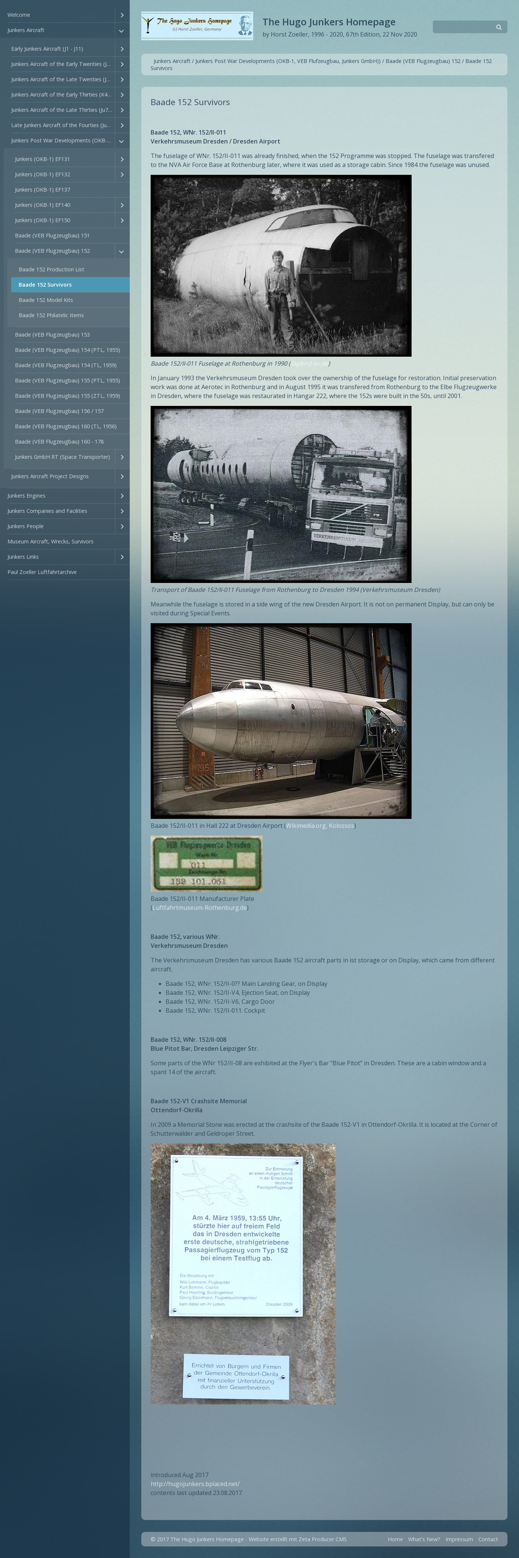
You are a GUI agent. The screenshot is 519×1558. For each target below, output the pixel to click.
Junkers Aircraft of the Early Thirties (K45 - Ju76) (63, 94)
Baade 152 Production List (51, 269)
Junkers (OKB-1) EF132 (42, 174)
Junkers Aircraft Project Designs (50, 476)
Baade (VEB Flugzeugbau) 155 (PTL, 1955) (67, 380)
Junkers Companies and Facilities (47, 510)
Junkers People (25, 526)
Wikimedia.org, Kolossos (320, 825)
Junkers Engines (26, 495)
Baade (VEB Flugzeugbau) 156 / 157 (59, 410)
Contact (488, 1539)
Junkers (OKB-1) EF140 (42, 204)
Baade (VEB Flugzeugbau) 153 (52, 334)
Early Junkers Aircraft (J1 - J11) (47, 48)
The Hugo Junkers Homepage (329, 21)
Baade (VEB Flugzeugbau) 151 (52, 235)
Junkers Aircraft (25, 30)
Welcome (18, 14)
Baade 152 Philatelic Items (51, 315)
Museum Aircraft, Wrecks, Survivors (50, 541)
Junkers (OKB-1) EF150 (42, 220)
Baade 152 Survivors (45, 284)
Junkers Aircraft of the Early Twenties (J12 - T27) (63, 63)
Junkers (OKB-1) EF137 (42, 189)
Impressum (459, 1539)
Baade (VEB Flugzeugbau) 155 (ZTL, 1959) (67, 395)
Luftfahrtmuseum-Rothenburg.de (199, 907)
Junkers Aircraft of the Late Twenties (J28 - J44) (63, 79)
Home (395, 1539)
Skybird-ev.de (309, 363)
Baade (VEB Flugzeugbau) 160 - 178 (59, 441)
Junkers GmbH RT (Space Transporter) (62, 456)
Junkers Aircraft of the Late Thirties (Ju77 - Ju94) (63, 109)
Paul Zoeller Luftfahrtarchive (42, 571)
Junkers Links (23, 556)
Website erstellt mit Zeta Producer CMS (298, 1539)
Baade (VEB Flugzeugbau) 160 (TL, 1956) (66, 426)
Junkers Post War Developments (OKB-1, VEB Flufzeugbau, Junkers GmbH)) (63, 140)
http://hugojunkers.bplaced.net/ (195, 1484)
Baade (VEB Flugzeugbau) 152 (52, 250)
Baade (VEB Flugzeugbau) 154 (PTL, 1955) (67, 349)
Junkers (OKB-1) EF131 (42, 159)
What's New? (424, 1539)
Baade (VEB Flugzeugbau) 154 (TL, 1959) (66, 365)
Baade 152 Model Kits (46, 299)
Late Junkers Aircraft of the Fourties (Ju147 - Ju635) (63, 125)
